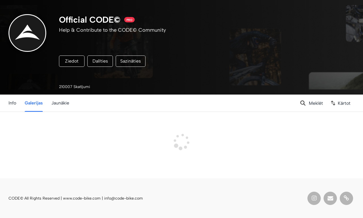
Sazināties (130, 61)
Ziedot (72, 61)
